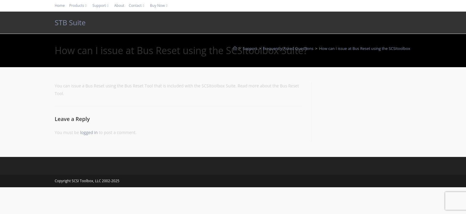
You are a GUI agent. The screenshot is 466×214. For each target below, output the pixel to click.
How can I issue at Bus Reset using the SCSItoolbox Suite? (370, 48)
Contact (137, 5)
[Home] (235, 48)
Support (101, 5)
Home (60, 5)
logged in (88, 132)
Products (78, 5)
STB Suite (70, 22)
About (119, 5)
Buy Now (159, 5)
